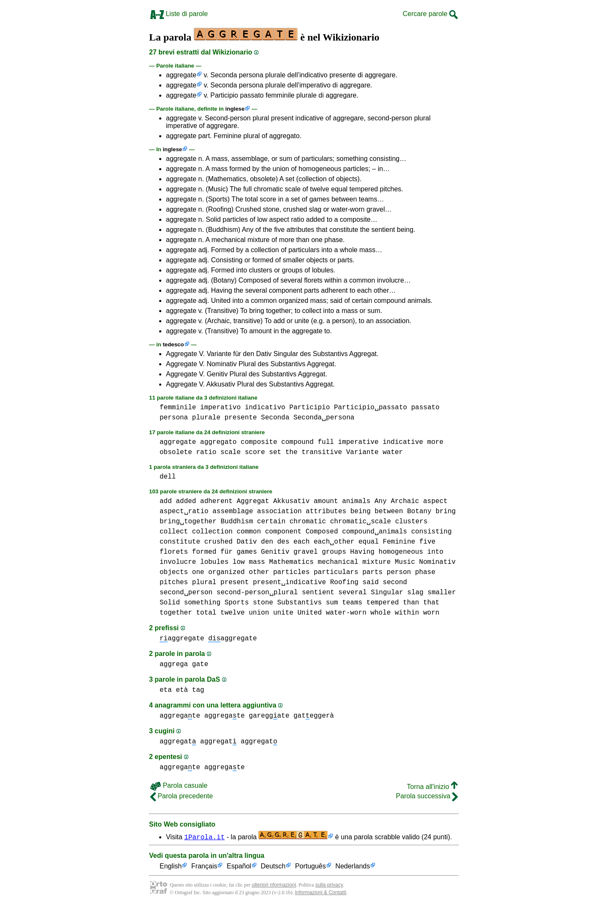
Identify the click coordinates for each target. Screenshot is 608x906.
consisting (431, 531)
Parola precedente (181, 796)
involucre (178, 562)
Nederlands (352, 866)
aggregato (218, 442)
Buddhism (236, 521)
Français (204, 866)
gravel (305, 552)
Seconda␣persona (323, 417)
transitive (321, 452)
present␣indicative (289, 582)
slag (415, 592)
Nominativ (437, 562)
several (352, 592)
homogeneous (401, 552)
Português (310, 866)
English (171, 866)
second (395, 582)
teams (352, 602)
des (283, 542)
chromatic (308, 521)
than (411, 602)
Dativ (246, 542)
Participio (309, 407)
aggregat (178, 741)
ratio (206, 452)
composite (259, 442)
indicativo (265, 407)
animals (356, 501)
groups (334, 552)
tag (198, 690)
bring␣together (188, 521)
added (186, 501)
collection (212, 531)
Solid (170, 602)
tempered (382, 602)
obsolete (176, 452)
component (283, 531)
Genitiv (275, 552)
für (226, 552)
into (435, 552)
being (360, 511)
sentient (318, 592)
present (234, 582)
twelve (232, 613)
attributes (326, 511)
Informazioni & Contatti (320, 892)
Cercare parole (430, 13)
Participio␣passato (370, 407)
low (239, 562)
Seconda (275, 417)
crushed (218, 542)
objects (174, 572)
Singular (387, 592)
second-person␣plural (257, 592)
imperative (358, 442)
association (279, 511)
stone (263, 602)
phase (425, 572)
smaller (442, 592)
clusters (411, 521)
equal (368, 542)
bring (445, 511)
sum (332, 602)
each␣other (334, 542)
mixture (376, 562)
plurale (206, 417)
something (202, 602)
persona (174, 417)
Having (362, 552)
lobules (214, 562)
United (310, 613)
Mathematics (291, 562)
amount (326, 501)
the (291, 452)
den (267, 542)
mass (257, 562)
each (301, 542)
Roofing (344, 582)
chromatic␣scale (360, 521)
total (206, 613)
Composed (322, 531)
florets (174, 552)
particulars (336, 572)
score (255, 452)
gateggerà (313, 716)
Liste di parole (179, 13)
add (166, 501)
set (275, 452)
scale (230, 452)
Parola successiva (427, 796)
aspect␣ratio (184, 511)
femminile (178, 407)
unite (283, 613)
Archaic (405, 501)
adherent (216, 501)
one (198, 572)
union (259, 613)
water (393, 452)
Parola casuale (178, 785)
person (399, 572)
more (435, 442)
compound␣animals (374, 531)
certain (271, 521)
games (246, 552)
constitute (180, 542)
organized (226, 572)
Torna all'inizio (432, 786)
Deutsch (273, 866)
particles (291, 572)
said (370, 582)
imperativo (220, 407)
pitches (174, 582)
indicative (403, 442)
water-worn (346, 613)
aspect (435, 501)
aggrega (174, 664)
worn (431, 613)
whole (380, 613)
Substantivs (299, 602)
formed (204, 552)
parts (372, 572)
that (431, 602)
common (248, 531)
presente (241, 417)
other (259, 572)
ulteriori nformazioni (274, 885)
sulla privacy (329, 885)
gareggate (269, 716)
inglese (235, 109)
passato (425, 407)
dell (168, 477)
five (427, 542)
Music (405, 562)
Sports (237, 602)
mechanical (338, 562)
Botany (419, 511)
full (326, 442)
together (176, 613)
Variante (362, 452)
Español (239, 866)
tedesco (173, 344)
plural (204, 582)
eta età (174, 690)
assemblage (232, 511)
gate (200, 664)
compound (297, 442)
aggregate (181, 75)
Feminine (399, 542)
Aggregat (252, 501)
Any (381, 501)
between (389, 511)
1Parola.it (204, 836)
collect (174, 531)
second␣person (186, 592)
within (407, 613)
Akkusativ (291, 501)
